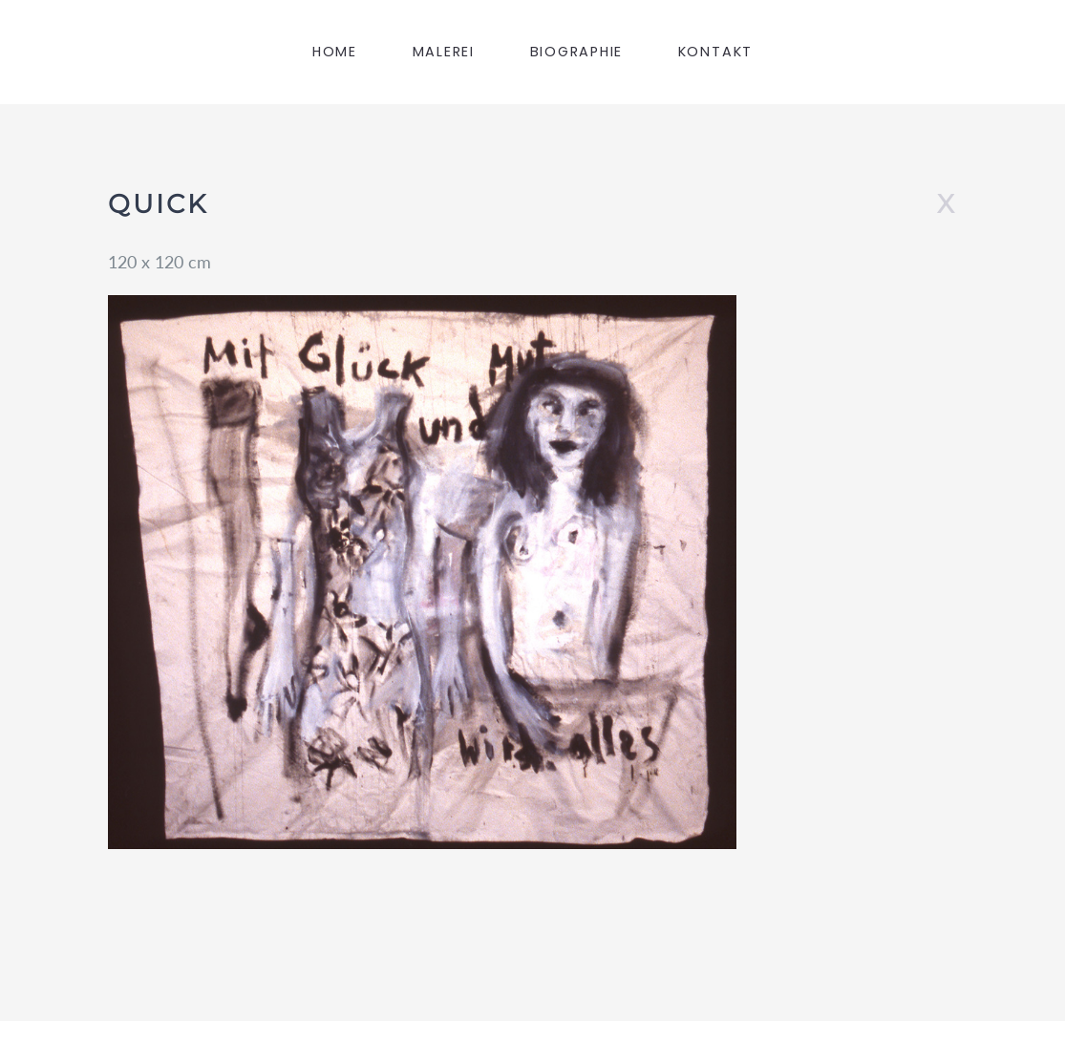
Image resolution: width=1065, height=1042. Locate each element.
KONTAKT (715, 51)
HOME (334, 51)
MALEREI (444, 51)
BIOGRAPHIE (577, 51)
